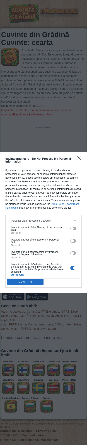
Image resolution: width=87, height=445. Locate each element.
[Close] (80, 159)
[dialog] (43, 222)
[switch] (73, 228)
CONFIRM (25, 281)
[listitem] (43, 220)
